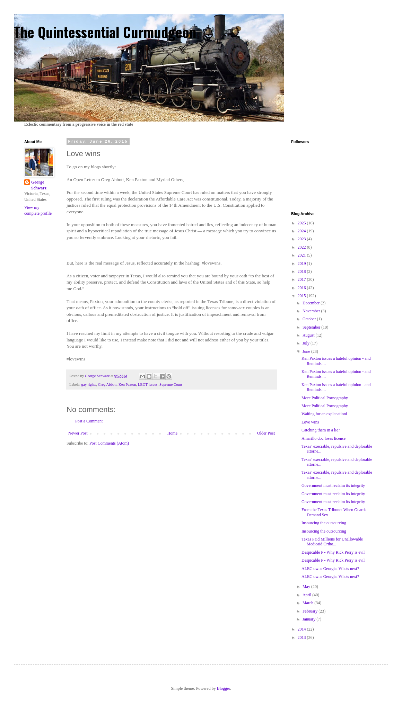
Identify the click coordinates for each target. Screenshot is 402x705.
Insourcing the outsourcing (324, 522)
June (307, 351)
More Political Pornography (325, 397)
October (310, 318)
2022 (302, 247)
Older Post (266, 433)
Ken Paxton (127, 384)
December (312, 303)
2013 (302, 637)
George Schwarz (38, 185)
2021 (302, 255)
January (309, 619)
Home (172, 433)
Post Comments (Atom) (109, 443)
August (309, 335)
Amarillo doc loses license (324, 438)
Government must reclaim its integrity (333, 485)
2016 (302, 287)
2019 (302, 263)
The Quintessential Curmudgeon (105, 31)
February (310, 611)
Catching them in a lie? (321, 430)
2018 (302, 271)
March (308, 602)
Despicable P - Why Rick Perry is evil (333, 552)
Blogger (223, 688)
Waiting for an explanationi (324, 413)
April (307, 594)
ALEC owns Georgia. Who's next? (330, 568)
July (307, 343)
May (307, 586)
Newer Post (78, 433)
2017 (302, 279)
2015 (302, 295)
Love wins (310, 422)
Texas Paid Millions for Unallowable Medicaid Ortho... (332, 541)
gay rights (88, 384)
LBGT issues (148, 384)
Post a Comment (89, 421)
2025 (302, 223)
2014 (302, 629)
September (312, 327)
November (312, 311)
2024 (302, 231)
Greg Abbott (107, 384)
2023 (302, 239)
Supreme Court (170, 384)
